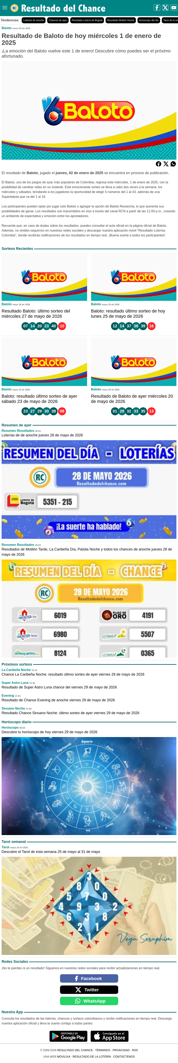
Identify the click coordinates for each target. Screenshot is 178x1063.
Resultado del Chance (75, 1050)
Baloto (7, 28)
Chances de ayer (58, 20)
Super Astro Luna (15, 682)
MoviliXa (63, 1056)
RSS (135, 1050)
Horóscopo (10, 727)
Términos (102, 1050)
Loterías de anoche (33, 20)
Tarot (5, 847)
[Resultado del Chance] (58, 8)
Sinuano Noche (13, 708)
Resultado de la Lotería (92, 1056)
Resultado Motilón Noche (120, 20)
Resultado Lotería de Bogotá (87, 20)
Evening (8, 695)
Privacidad (121, 1050)
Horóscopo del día (149, 20)
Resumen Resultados (18, 430)
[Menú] (4, 6)
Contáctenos (124, 1056)
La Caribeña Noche (16, 670)
